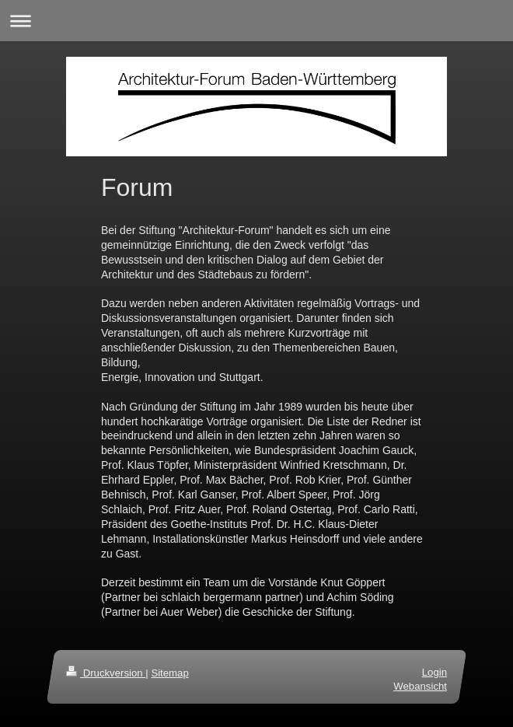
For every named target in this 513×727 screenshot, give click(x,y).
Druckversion (105, 673)
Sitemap (169, 673)
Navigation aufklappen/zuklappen (256, 20)
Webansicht (420, 687)
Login (434, 672)
